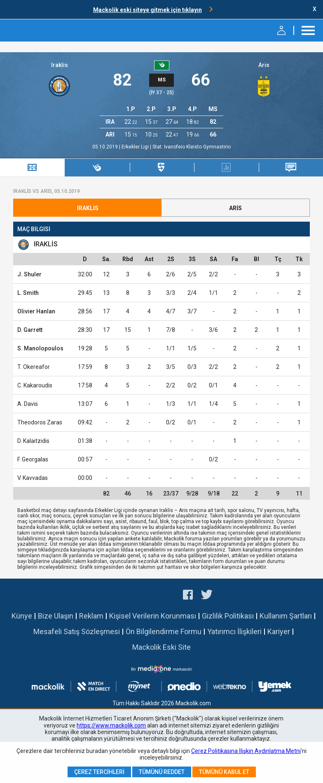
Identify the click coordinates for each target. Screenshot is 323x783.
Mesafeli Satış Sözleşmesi (76, 631)
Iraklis (59, 65)
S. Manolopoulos (40, 348)
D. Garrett (29, 330)
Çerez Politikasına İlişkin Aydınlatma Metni (246, 751)
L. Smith (28, 293)
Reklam (91, 616)
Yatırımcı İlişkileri (234, 631)
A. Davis (27, 404)
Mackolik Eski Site (161, 647)
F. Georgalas (32, 459)
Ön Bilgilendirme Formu (163, 631)
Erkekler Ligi (136, 147)
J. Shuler (29, 274)
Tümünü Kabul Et (224, 772)
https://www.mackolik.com (111, 725)
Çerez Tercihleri (99, 772)
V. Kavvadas (32, 478)
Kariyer (278, 631)
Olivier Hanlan (36, 311)
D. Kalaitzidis (33, 441)
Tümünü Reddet (162, 772)
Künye (22, 616)
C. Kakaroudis (34, 385)
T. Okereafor (33, 367)
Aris (263, 65)
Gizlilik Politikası (228, 616)
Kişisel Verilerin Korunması (152, 616)
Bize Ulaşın (55, 616)
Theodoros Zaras (39, 422)
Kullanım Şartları (286, 616)
